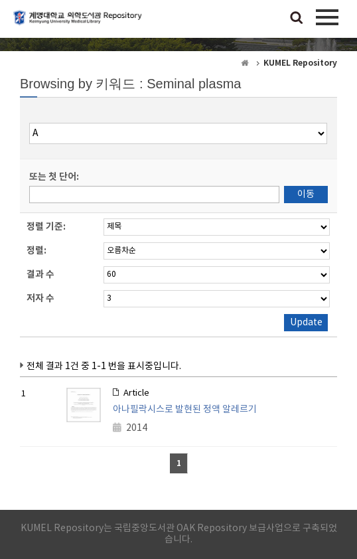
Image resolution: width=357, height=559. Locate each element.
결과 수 (40, 274)
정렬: (36, 250)
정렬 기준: (46, 226)
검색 (296, 18)
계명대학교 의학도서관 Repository (79, 23)
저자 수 (40, 298)
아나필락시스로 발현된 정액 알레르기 (185, 409)
